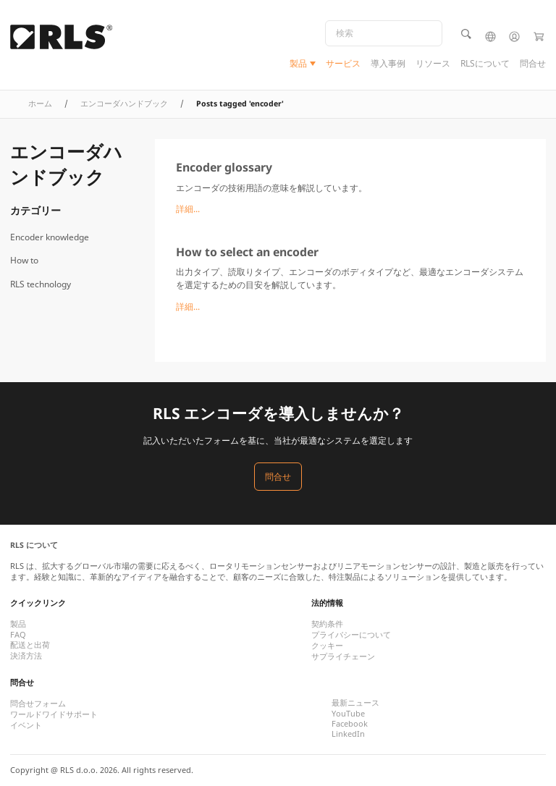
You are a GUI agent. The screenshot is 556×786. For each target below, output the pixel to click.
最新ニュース (355, 703)
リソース (433, 63)
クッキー (327, 646)
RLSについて (485, 63)
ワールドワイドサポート (54, 714)
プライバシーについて (351, 635)
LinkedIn (348, 734)
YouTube (348, 714)
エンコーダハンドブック (124, 103)
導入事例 (388, 63)
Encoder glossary (224, 167)
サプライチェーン (343, 656)
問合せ (533, 63)
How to (24, 260)
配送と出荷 (30, 645)
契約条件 (327, 624)
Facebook (350, 724)
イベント (26, 725)
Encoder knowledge (49, 237)
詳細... (188, 209)
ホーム (40, 103)
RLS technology (40, 284)
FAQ (18, 635)
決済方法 (26, 656)
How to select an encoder (247, 252)
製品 (298, 63)
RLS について (34, 545)
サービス (343, 63)
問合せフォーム (38, 703)
